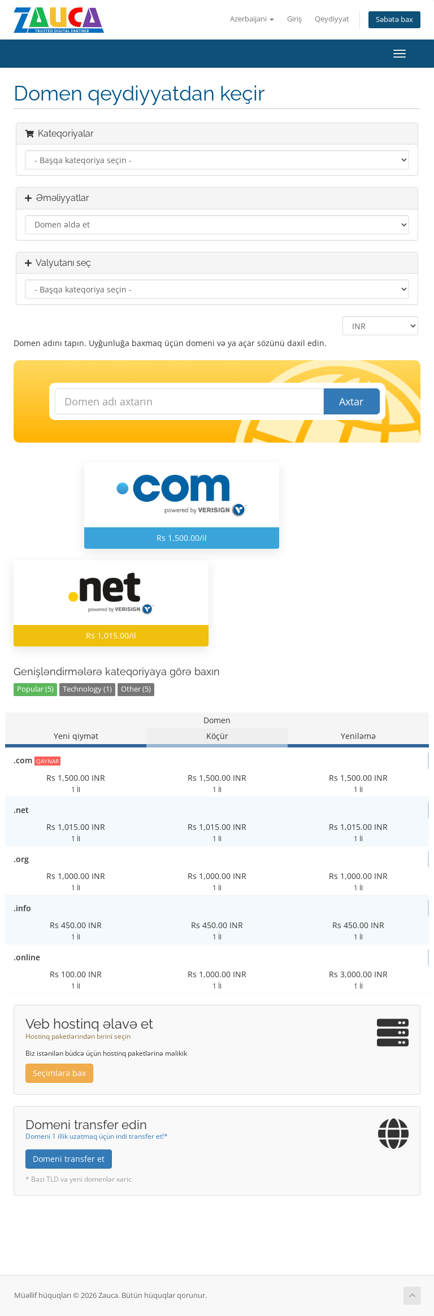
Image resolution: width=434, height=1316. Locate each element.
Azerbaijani (252, 19)
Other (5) (136, 689)
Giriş (294, 19)
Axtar (351, 401)
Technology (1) (87, 689)
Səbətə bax (394, 19)
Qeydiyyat (332, 19)
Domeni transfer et (69, 1158)
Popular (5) (35, 689)
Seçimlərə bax (59, 1073)
